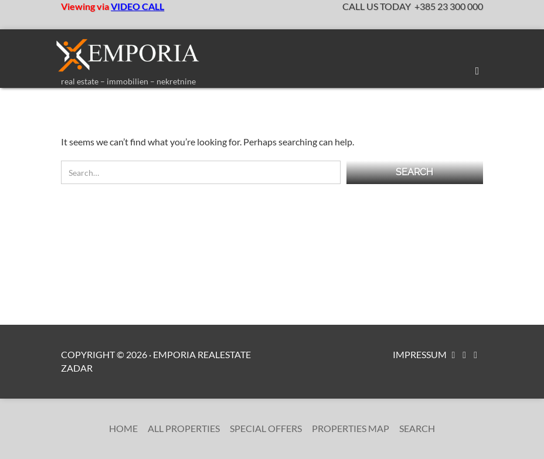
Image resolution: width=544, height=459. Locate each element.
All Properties (184, 428)
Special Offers (266, 428)
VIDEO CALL (137, 6)
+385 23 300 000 (448, 6)
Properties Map (350, 428)
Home (123, 428)
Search (417, 428)
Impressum (420, 354)
